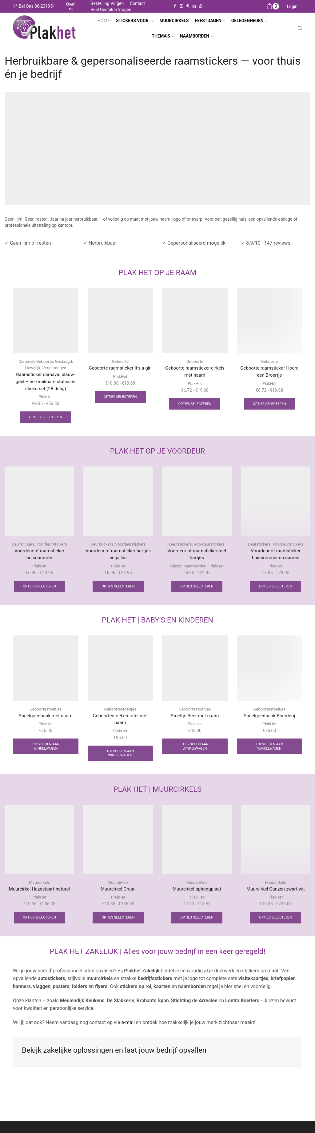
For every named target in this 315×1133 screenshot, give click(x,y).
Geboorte (45, 361)
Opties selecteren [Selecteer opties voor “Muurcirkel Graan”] (118, 923)
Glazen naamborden (188, 568)
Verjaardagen (55, 367)
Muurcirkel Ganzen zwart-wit (275, 894)
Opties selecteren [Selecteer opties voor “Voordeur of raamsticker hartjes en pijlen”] (118, 589)
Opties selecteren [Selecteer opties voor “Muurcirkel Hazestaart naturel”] (39, 923)
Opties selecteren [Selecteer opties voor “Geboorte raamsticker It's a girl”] (120, 405)
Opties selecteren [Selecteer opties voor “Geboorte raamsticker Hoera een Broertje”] (269, 405)
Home (104, 20)
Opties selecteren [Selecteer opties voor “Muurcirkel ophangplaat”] (196, 923)
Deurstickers (22, 545)
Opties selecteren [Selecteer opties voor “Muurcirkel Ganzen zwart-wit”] (275, 923)
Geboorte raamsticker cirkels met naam (194, 371)
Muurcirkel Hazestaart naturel (39, 894)
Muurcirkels (39, 887)
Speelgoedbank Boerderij (269, 719)
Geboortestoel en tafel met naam (120, 723)
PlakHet (45, 397)
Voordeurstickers (52, 545)
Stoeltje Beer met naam (194, 719)
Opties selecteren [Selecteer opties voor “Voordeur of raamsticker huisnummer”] (39, 589)
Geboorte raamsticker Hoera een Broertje (270, 371)
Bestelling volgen (107, 3)
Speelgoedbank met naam (45, 719)
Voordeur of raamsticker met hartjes (196, 556)
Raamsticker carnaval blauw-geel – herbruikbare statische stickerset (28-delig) (45, 382)
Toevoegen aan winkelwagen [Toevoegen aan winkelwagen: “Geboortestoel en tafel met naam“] (120, 758)
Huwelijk (32, 367)
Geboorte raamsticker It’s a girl (120, 371)
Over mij (70, 6)
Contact (137, 3)
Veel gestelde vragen (110, 9)
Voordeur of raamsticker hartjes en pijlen (118, 556)
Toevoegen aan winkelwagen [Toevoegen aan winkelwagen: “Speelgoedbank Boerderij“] (269, 750)
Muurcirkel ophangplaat (196, 894)
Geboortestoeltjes (46, 712)
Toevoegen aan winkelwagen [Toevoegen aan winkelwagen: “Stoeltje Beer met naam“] (194, 750)
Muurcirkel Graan (118, 894)
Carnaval (25, 361)
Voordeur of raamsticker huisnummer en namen (275, 556)
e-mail (127, 1028)
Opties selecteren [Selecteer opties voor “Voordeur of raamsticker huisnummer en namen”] (275, 589)
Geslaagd (64, 361)
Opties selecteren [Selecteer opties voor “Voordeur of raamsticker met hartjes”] (196, 589)
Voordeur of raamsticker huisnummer (39, 556)
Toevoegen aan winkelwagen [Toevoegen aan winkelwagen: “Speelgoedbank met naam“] (45, 750)
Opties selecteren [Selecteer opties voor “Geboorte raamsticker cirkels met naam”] (194, 405)
